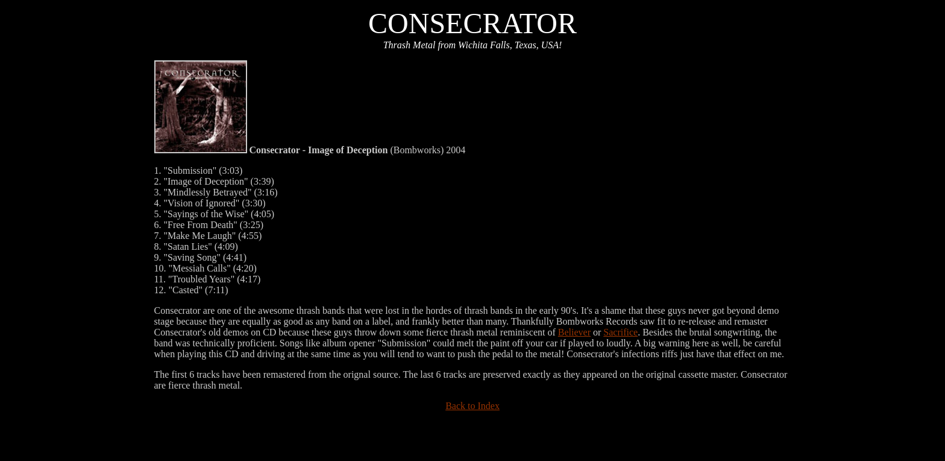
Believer (574, 332)
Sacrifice (620, 332)
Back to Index (472, 406)
